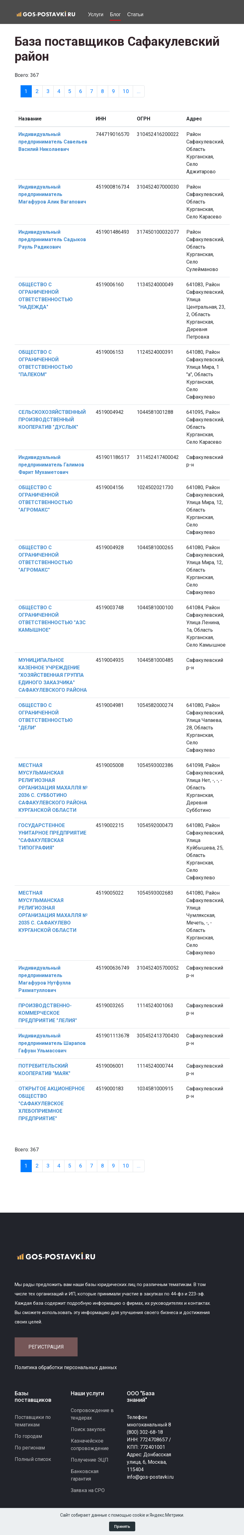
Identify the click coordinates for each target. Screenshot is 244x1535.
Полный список (33, 1459)
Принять (122, 1526)
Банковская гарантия (84, 1475)
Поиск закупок (88, 1429)
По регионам (30, 1448)
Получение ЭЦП (89, 1460)
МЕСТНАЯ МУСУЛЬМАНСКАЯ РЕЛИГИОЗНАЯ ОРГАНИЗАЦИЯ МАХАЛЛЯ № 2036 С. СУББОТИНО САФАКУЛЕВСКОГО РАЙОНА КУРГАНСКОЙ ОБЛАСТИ (53, 787)
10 (126, 91)
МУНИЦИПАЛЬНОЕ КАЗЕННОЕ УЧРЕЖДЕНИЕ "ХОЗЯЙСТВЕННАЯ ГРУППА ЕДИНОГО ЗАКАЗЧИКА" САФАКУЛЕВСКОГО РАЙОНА (52, 675)
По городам (28, 1436)
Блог (115, 14)
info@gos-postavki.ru (150, 1477)
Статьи (135, 14)
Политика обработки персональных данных (66, 1367)
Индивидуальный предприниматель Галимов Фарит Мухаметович (51, 464)
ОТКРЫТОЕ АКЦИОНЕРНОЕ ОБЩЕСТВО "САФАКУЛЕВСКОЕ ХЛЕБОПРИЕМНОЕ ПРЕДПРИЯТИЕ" (51, 1103)
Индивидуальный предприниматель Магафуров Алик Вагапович (52, 194)
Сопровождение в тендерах (92, 1414)
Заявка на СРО (88, 1490)
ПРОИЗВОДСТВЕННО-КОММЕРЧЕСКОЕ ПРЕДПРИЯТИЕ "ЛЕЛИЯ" (47, 1013)
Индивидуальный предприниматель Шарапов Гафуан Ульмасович (52, 1043)
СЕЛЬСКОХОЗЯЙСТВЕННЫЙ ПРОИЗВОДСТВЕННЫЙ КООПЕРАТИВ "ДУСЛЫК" (52, 419)
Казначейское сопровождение (90, 1444)
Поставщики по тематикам (33, 1421)
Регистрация (46, 1347)
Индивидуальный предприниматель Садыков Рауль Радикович (52, 239)
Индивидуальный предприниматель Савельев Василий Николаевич (52, 141)
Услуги (95, 14)
